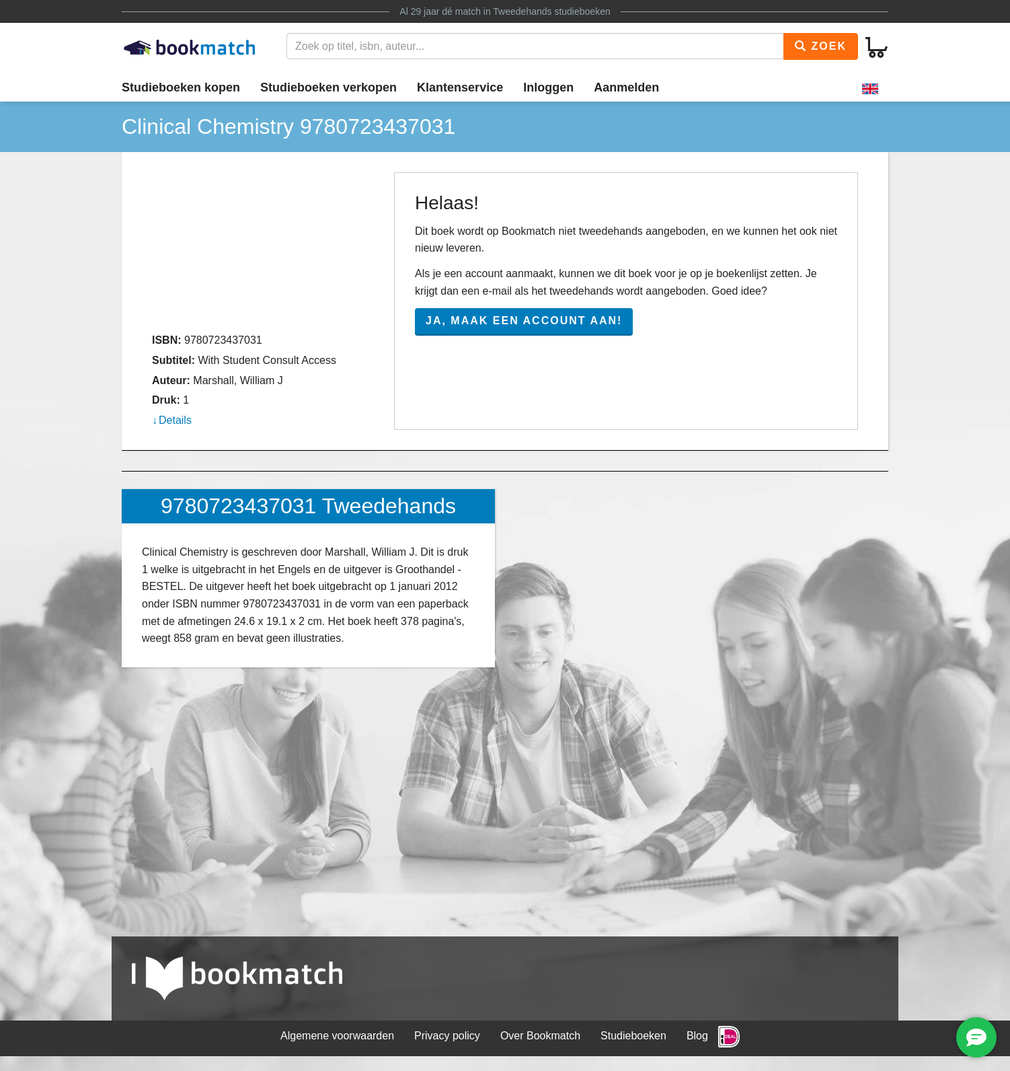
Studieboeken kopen (181, 87)
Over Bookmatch (540, 1035)
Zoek (821, 46)
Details (175, 420)
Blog (697, 1035)
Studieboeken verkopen (328, 87)
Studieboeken (633, 1035)
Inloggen (548, 87)
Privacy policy (447, 1035)
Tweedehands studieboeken (551, 11)
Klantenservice (460, 87)
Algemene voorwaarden (337, 1035)
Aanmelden (626, 87)
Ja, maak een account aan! (524, 320)
